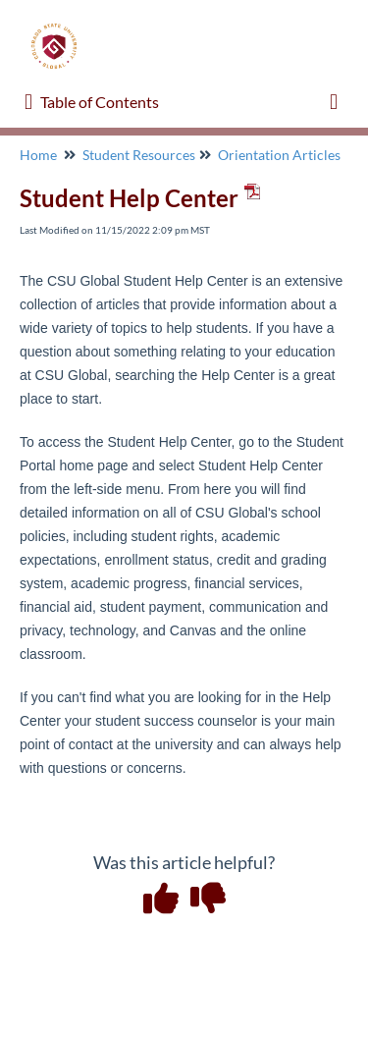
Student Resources (138, 154)
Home (38, 154)
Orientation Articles (279, 154)
